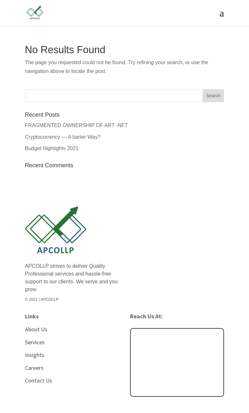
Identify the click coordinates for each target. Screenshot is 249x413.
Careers (34, 368)
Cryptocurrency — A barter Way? (63, 137)
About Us (36, 329)
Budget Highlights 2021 (51, 148)
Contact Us (38, 380)
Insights (34, 355)
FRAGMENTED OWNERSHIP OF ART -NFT (76, 125)
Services (35, 342)
